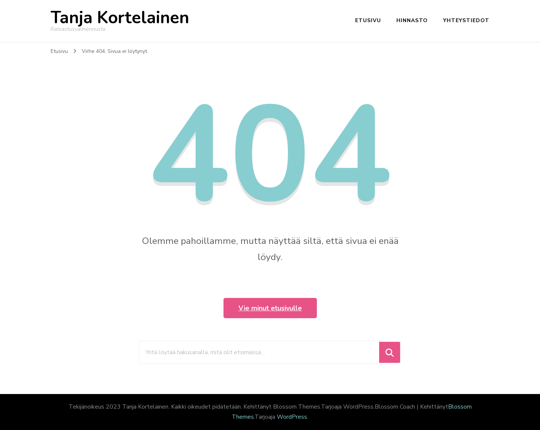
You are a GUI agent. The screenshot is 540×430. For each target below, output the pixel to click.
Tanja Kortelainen (120, 17)
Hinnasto (412, 20)
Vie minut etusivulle (270, 308)
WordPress (292, 417)
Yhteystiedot (466, 20)
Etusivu (368, 20)
